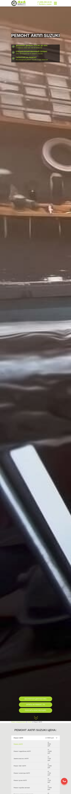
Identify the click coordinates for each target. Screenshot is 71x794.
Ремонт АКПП (18, 744)
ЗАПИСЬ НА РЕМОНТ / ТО (35, 704)
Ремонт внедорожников (18, 722)
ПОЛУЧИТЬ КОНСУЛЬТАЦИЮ (35, 710)
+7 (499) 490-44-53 (44, 2)
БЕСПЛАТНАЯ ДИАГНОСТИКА (35, 699)
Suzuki (30, 722)
